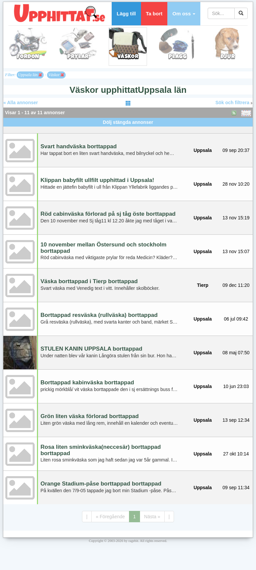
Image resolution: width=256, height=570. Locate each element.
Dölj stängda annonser (128, 122)
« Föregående (110, 516)
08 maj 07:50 (236, 352)
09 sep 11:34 (236, 487)
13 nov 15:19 (236, 217)
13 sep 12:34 (236, 420)
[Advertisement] (128, 129)
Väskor (56, 74)
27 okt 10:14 (236, 453)
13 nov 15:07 (236, 251)
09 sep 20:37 (236, 150)
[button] (183, 13)
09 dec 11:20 (236, 285)
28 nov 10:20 (236, 184)
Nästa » (152, 516)
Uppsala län (30, 74)
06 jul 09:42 (236, 319)
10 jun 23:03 (236, 386)
